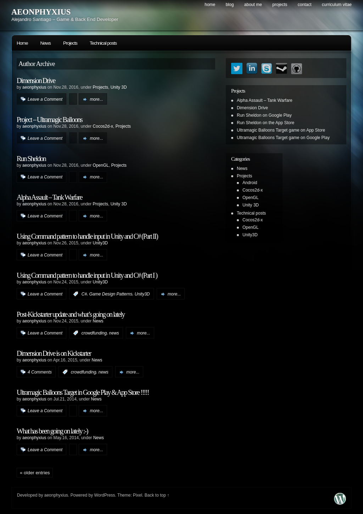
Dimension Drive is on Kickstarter (54, 353)
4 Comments (40, 372)
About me (253, 4)
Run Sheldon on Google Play (264, 115)
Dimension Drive (36, 80)
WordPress (104, 495)
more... (96, 99)
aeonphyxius (34, 87)
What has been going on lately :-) (52, 431)
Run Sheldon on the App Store (265, 122)
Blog (230, 4)
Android (249, 182)
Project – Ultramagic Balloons (49, 119)
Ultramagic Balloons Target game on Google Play (283, 137)
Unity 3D (119, 87)
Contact (305, 4)
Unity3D (100, 243)
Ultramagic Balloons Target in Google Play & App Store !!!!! (83, 392)
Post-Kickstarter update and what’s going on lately (70, 314)
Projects (279, 4)
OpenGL (101, 165)
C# (84, 294)
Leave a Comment (45, 99)
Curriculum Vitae (337, 4)
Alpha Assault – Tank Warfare (49, 197)
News (45, 43)
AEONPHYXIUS (41, 11)
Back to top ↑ (157, 495)
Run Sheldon (31, 158)
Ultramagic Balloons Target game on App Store (281, 130)
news (114, 333)
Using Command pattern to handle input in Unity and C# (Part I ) (87, 275)
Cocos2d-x (103, 126)
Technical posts (103, 43)
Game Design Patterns (110, 294)
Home (210, 4)
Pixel (137, 495)
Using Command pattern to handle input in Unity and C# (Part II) (87, 236)
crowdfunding (94, 333)
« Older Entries (35, 472)
